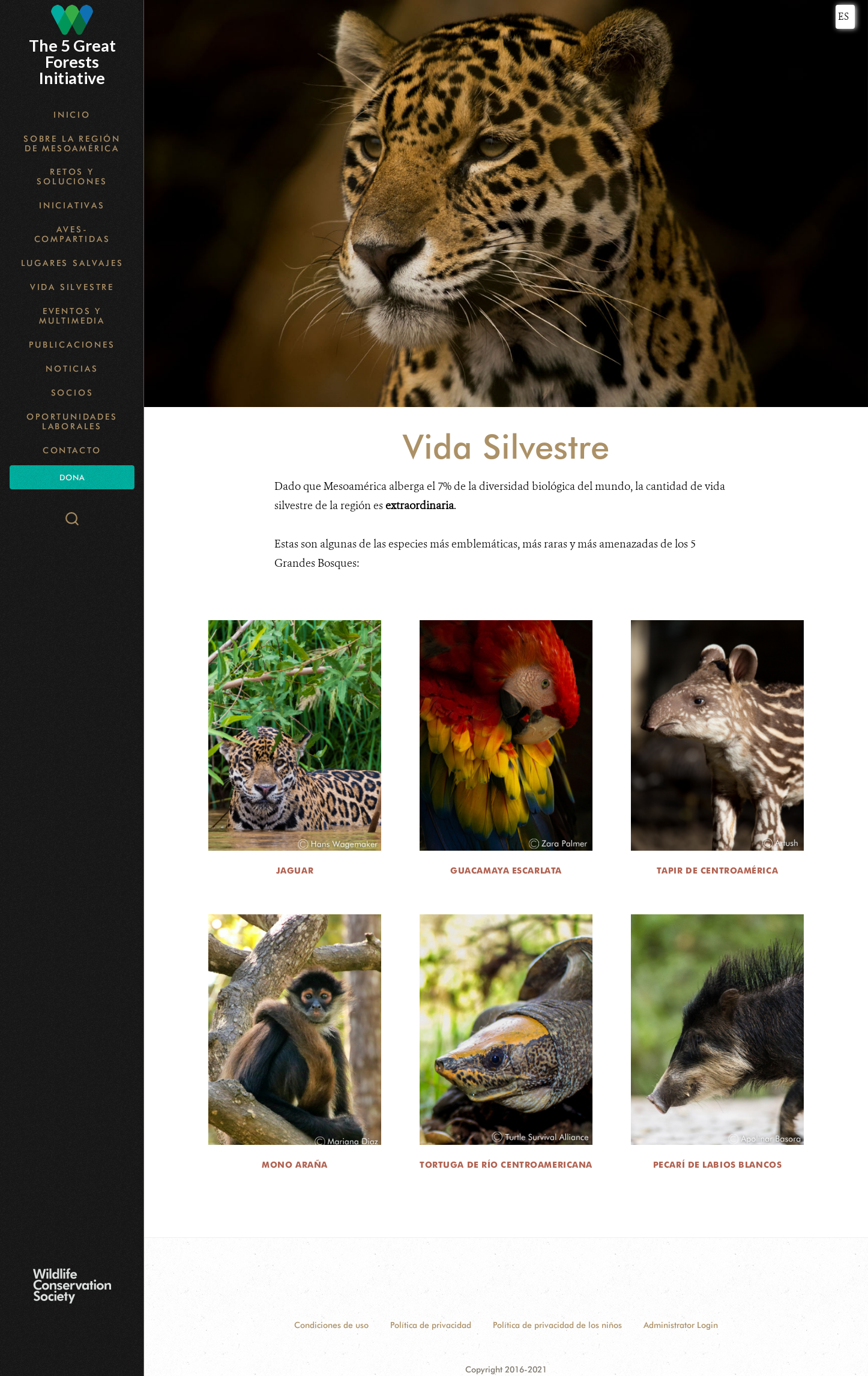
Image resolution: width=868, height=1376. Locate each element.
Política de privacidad (430, 1325)
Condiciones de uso (331, 1325)
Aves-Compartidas (72, 234)
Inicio (72, 114)
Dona (72, 477)
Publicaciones (72, 344)
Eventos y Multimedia (72, 315)
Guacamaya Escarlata (506, 870)
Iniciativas (72, 205)
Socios (72, 392)
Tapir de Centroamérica (717, 870)
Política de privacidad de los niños (557, 1325)
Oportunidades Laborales (71, 421)
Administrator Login (680, 1325)
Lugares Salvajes (72, 263)
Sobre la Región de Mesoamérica (72, 143)
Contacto (72, 450)
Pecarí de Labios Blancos (717, 1164)
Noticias (72, 368)
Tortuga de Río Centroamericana (506, 1164)
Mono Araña (295, 1164)
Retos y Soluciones (72, 176)
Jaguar (294, 870)
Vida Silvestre (72, 287)
